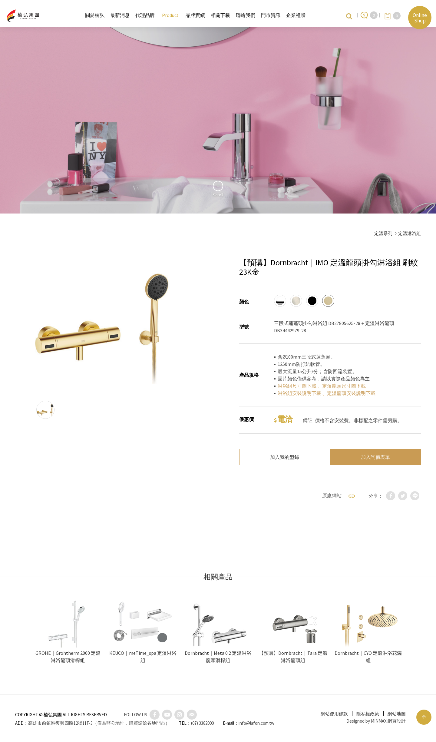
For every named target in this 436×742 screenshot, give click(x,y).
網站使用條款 (334, 714)
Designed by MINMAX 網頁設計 (376, 721)
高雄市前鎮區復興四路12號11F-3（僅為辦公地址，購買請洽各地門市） (99, 723)
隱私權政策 (367, 714)
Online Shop (420, 18)
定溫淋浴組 (409, 233)
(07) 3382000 (202, 723)
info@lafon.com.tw (256, 723)
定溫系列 (383, 233)
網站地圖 (397, 714)
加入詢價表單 (375, 457)
